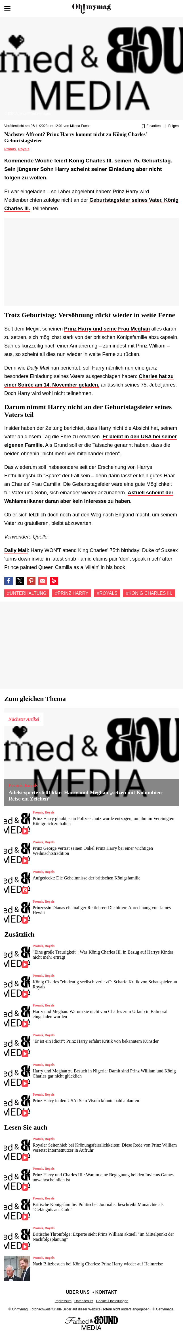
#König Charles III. (149, 593)
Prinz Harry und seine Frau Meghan (107, 329)
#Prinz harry (71, 593)
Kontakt (106, 1292)
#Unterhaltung (27, 593)
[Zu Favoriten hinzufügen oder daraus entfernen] (151, 126)
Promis (10, 149)
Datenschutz (83, 1301)
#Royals (107, 593)
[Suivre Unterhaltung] (171, 126)
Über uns (78, 1292)
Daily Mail (16, 550)
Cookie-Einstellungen (112, 1301)
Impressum (63, 1301)
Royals (23, 149)
